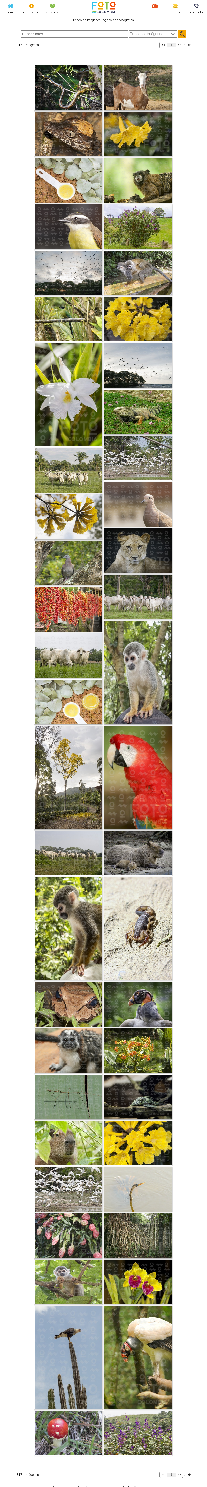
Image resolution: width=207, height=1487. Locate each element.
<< (163, 45)
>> (179, 45)
